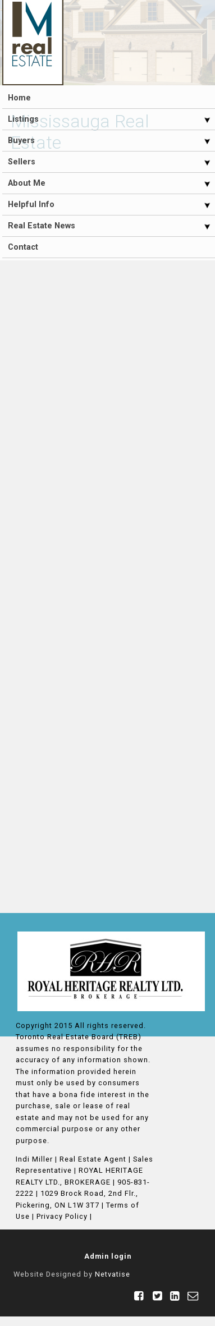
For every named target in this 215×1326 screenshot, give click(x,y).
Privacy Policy (62, 1216)
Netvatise (112, 1274)
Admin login (107, 1256)
